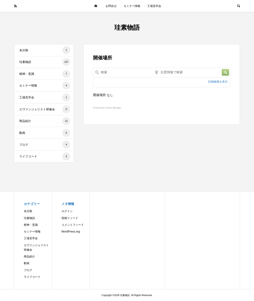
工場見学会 (154, 6)
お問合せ (111, 6)
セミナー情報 (132, 6)
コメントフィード (73, 224)
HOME (96, 6)
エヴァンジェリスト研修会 (44, 109)
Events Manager (113, 108)
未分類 (44, 50)
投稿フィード (70, 218)
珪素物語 (127, 27)
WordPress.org (71, 231)
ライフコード (44, 156)
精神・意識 (44, 74)
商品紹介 (44, 121)
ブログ (44, 145)
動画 (44, 133)
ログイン (67, 211)
